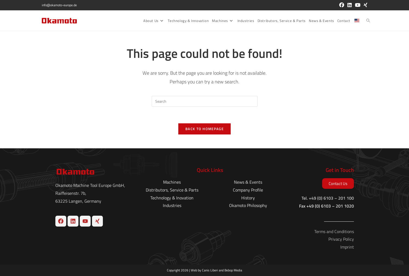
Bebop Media (233, 270)
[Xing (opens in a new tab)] (364, 5)
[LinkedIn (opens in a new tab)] (349, 5)
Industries (172, 205)
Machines (172, 182)
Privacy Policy (341, 239)
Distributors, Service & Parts (172, 190)
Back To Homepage (204, 128)
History (248, 197)
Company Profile (248, 190)
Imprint (347, 247)
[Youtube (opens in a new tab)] (357, 5)
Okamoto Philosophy (248, 205)
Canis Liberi (210, 270)
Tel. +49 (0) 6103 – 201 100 (328, 198)
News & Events (248, 182)
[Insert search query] (205, 101)
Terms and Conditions (334, 231)
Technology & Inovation (172, 197)
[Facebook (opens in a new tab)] (342, 5)
